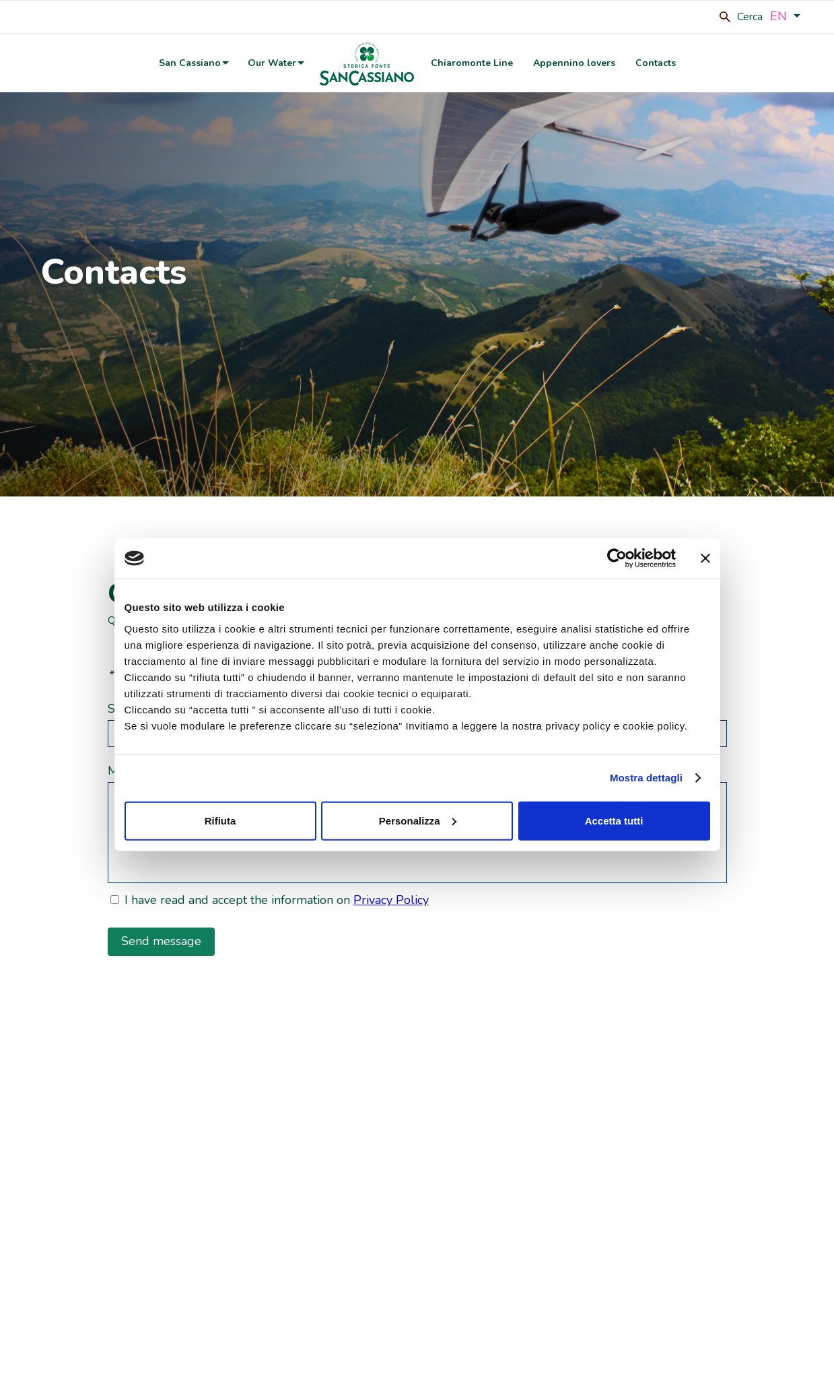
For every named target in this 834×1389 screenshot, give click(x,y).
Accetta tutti (614, 820)
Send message (161, 941)
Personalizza (417, 820)
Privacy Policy (391, 900)
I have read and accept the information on (277, 900)
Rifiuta (220, 820)
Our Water (272, 63)
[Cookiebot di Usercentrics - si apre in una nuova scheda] (617, 558)
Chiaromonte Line (472, 63)
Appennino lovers (574, 63)
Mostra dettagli (646, 777)
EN (785, 15)
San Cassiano (190, 63)
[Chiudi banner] (705, 558)
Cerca (750, 16)
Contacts (655, 63)
